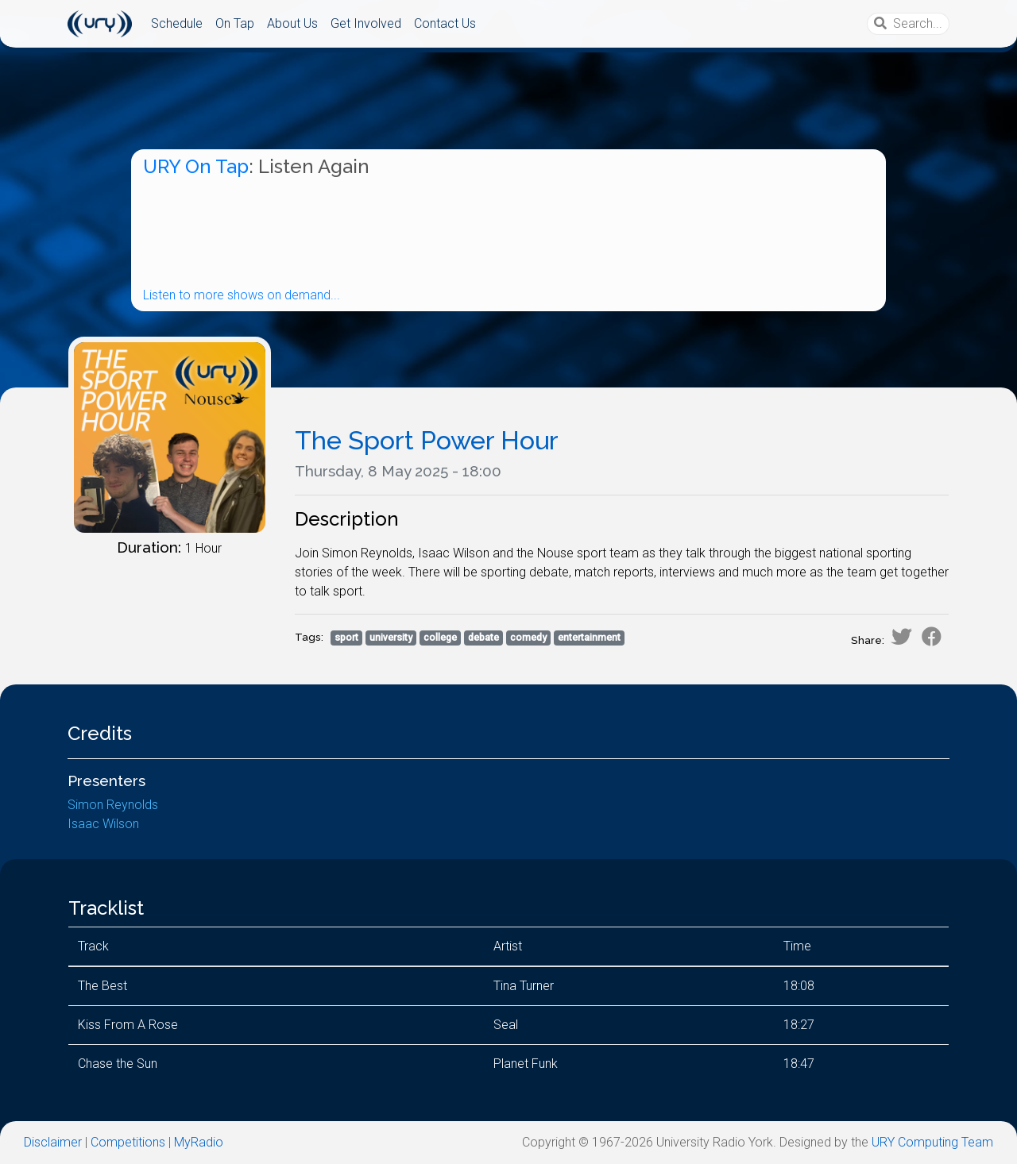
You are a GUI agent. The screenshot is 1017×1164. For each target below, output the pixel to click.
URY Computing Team (932, 1142)
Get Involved (366, 23)
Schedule (177, 23)
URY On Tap (196, 166)
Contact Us (445, 23)
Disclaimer (53, 1142)
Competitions (128, 1142)
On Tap (234, 23)
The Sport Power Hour (427, 440)
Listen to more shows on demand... (241, 295)
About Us (292, 23)
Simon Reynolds (113, 804)
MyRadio (198, 1142)
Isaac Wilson (103, 823)
